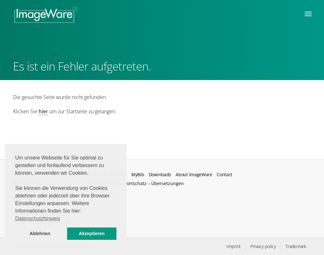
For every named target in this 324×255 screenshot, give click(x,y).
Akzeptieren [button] (92, 233)
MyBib (137, 174)
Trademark (295, 246)
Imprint (234, 246)
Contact (224, 174)
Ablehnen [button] (39, 233)
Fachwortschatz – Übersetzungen (149, 183)
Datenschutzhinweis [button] (37, 218)
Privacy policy (263, 246)
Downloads (160, 174)
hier (43, 111)
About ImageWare (194, 174)
